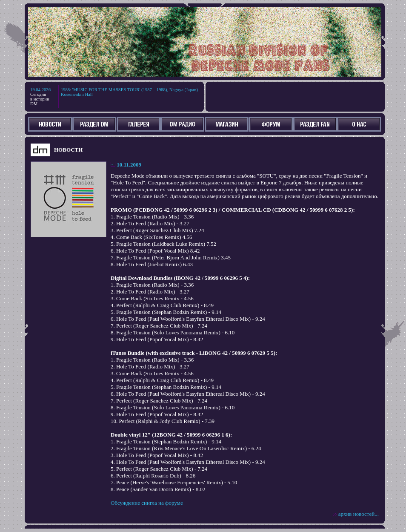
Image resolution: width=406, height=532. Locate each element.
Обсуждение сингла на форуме (147, 503)
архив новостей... (358, 514)
